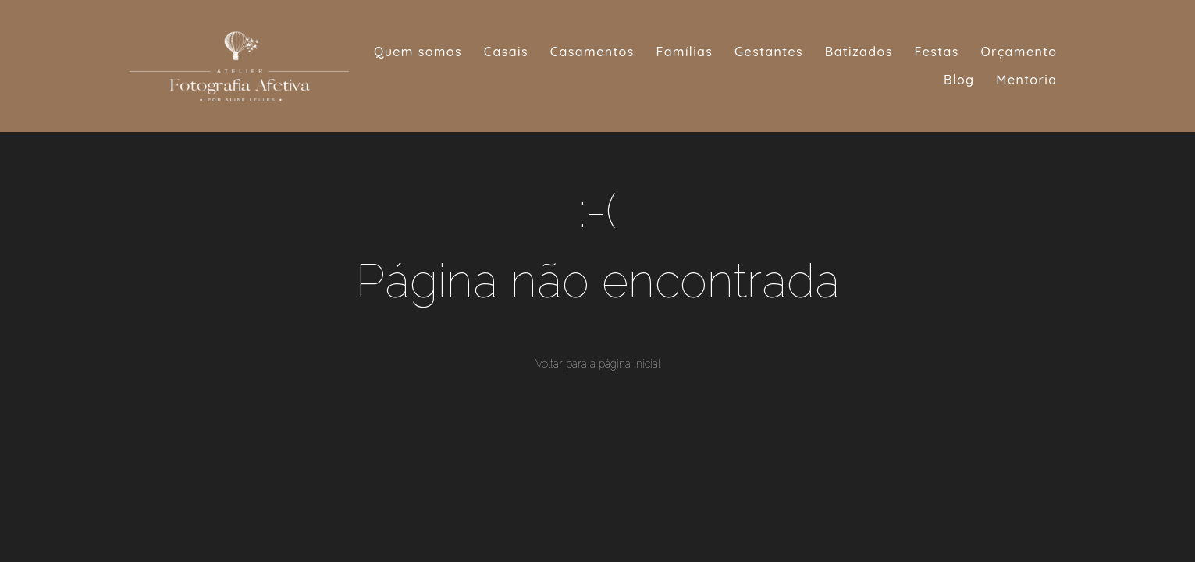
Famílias (684, 51)
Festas (937, 51)
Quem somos (418, 51)
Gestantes (768, 51)
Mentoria (1026, 79)
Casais (506, 51)
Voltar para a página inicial (597, 363)
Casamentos (592, 51)
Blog (959, 79)
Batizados (859, 51)
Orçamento (1018, 51)
